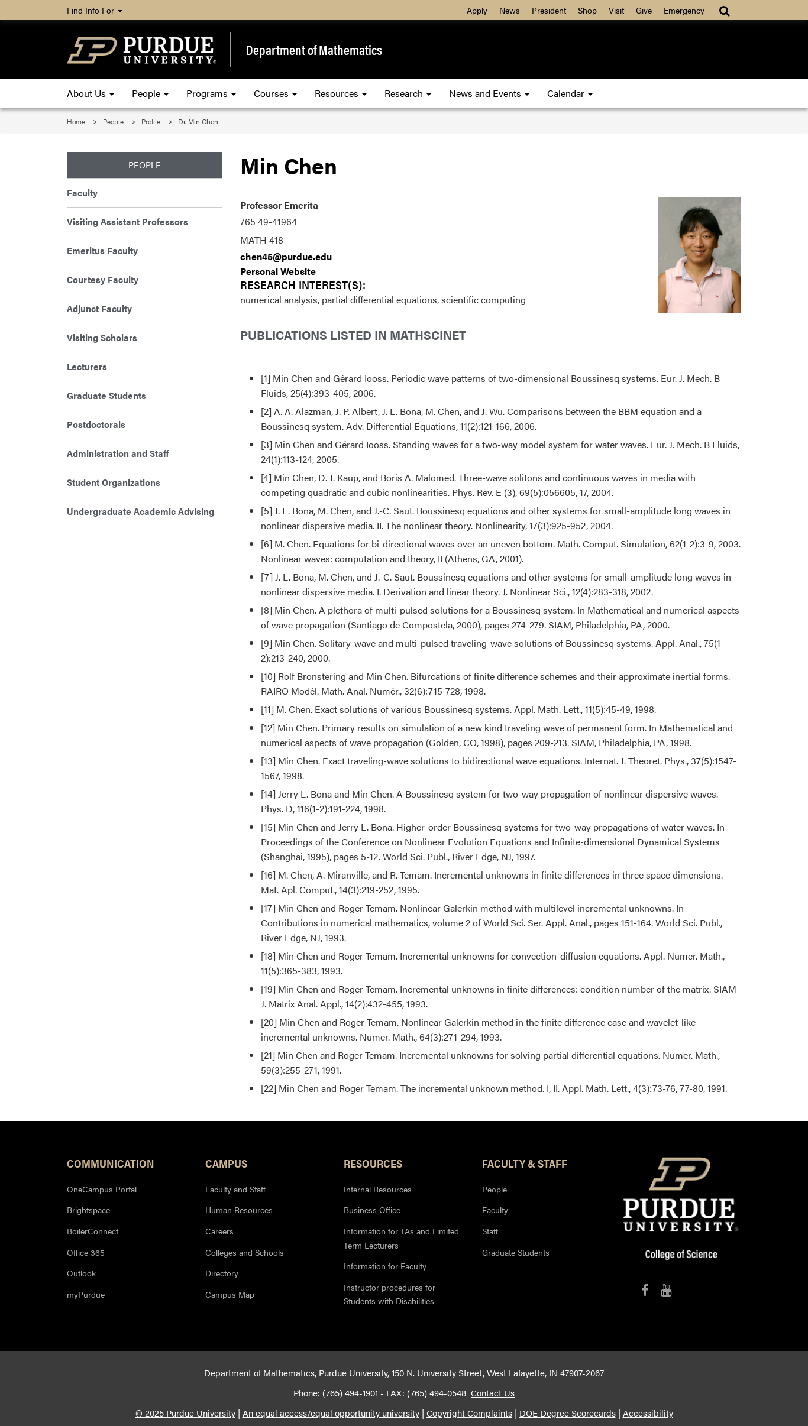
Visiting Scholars (102, 337)
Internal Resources (378, 1189)
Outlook (81, 1273)
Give (644, 10)
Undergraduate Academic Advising (140, 511)
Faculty (82, 192)
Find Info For (94, 10)
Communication (110, 1163)
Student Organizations (113, 482)
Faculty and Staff (235, 1189)
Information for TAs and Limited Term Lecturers (401, 1238)
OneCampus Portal (102, 1189)
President (549, 10)
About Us (90, 93)
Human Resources (239, 1210)
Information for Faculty (385, 1266)
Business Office (372, 1210)
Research (407, 93)
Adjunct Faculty (99, 308)
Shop (587, 10)
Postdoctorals (96, 424)
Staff (490, 1231)
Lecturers (87, 366)
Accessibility (648, 1412)
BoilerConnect (92, 1231)
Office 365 (86, 1252)
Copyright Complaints (469, 1412)
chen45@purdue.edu (286, 256)
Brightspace (88, 1210)
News (509, 10)
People (150, 93)
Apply (477, 10)
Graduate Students (106, 395)
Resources (341, 93)
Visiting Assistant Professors (127, 221)
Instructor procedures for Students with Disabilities (389, 1294)
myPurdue (86, 1294)
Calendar (570, 93)
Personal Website (278, 271)
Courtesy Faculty (102, 279)
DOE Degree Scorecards (567, 1412)
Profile (150, 121)
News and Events (489, 93)
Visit (616, 10)
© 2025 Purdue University (185, 1412)
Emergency (684, 10)
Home (76, 121)
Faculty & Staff (524, 1163)
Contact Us (493, 1392)
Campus (226, 1163)
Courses (275, 93)
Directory (221, 1273)
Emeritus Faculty (102, 250)
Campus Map (229, 1294)
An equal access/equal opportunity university (331, 1412)
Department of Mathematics (314, 49)
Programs (211, 93)
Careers (219, 1231)
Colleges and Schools (244, 1252)
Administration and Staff (118, 453)
